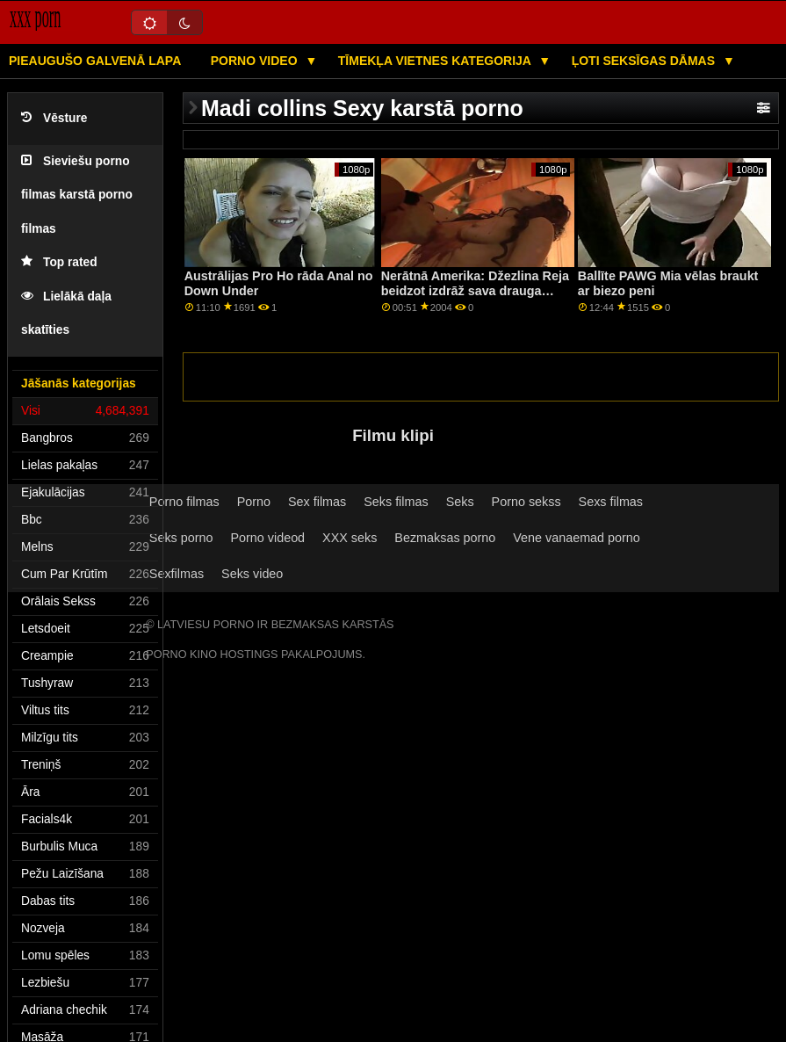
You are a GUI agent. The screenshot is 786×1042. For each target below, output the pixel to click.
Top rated (59, 262)
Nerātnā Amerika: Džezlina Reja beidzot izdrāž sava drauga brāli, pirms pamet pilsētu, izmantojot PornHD (475, 298)
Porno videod (267, 538)
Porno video (256, 61)
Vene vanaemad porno (576, 538)
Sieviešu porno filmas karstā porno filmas (77, 195)
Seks (460, 502)
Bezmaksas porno (444, 538)
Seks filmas (396, 502)
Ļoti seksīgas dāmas (645, 61)
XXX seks (349, 538)
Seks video (252, 574)
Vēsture (54, 118)
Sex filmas (317, 502)
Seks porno (181, 538)
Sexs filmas (611, 502)
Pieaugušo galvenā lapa (95, 61)
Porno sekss (526, 502)
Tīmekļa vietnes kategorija (436, 61)
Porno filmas (184, 502)
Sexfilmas (176, 574)
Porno (253, 502)
